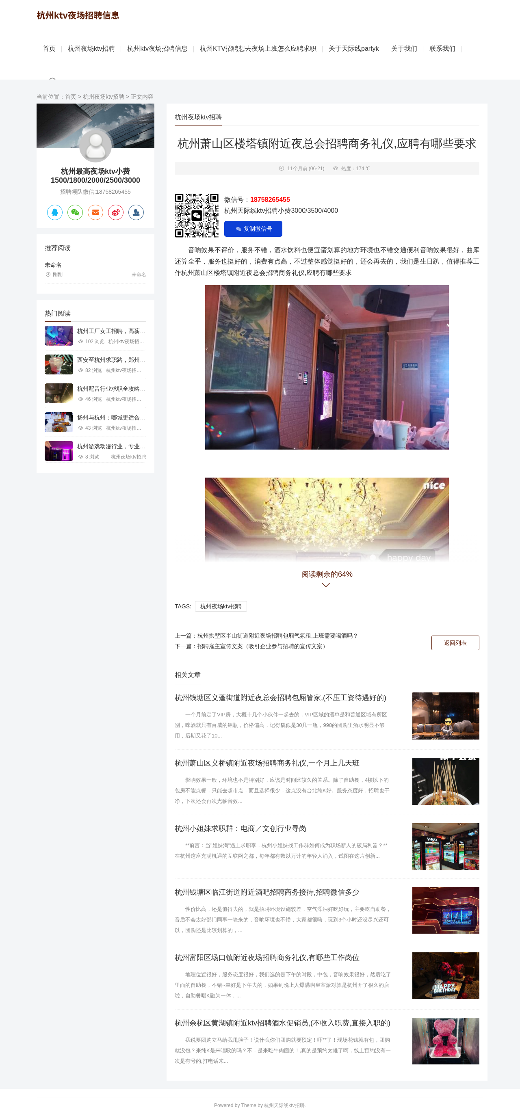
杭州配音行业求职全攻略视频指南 (119, 388)
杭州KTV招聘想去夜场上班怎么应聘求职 (258, 48)
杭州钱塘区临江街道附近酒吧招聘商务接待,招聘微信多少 (267, 892)
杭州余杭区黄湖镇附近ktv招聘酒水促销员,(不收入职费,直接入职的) (282, 1023)
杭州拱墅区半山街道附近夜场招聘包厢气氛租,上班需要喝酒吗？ (277, 635)
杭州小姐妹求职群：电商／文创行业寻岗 (240, 828)
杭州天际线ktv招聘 (284, 1105)
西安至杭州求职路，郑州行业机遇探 (122, 360)
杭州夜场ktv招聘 (91, 48)
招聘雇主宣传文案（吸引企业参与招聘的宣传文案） (262, 646)
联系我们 (442, 48)
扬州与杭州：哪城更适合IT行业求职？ (125, 417)
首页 (49, 48)
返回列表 (455, 643)
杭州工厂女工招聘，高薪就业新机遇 (122, 331)
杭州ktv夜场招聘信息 (157, 48)
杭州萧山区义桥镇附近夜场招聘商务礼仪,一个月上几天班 (267, 763)
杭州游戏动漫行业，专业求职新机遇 (122, 446)
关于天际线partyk (354, 48)
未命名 (53, 265)
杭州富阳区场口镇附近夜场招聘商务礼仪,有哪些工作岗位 (267, 958)
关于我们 (404, 48)
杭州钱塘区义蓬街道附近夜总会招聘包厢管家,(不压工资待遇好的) (280, 698)
